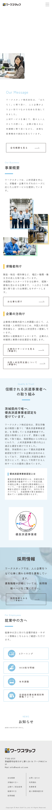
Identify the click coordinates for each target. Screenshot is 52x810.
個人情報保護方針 (36, 791)
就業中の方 (12, 791)
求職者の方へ (13, 782)
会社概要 (11, 778)
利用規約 (32, 782)
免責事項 (32, 786)
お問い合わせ (34, 778)
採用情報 (11, 795)
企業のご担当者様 (15, 786)
